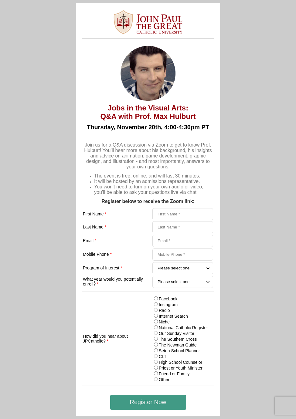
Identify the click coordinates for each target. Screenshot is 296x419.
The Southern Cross (178, 339)
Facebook (168, 298)
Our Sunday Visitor (176, 333)
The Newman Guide (178, 345)
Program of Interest (102, 267)
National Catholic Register (183, 327)
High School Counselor (180, 362)
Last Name (94, 227)
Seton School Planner (179, 350)
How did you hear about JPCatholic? (105, 338)
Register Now (148, 402)
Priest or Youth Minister (180, 368)
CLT (162, 356)
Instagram (168, 304)
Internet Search (173, 316)
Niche (164, 321)
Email (89, 240)
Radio (164, 310)
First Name (95, 213)
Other (164, 379)
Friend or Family (174, 373)
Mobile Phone (97, 254)
